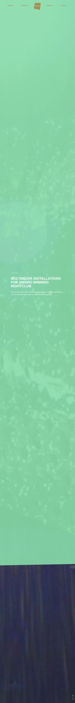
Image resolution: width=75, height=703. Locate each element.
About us (50, 5)
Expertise (24, 5)
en (73, 695)
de (73, 699)
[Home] (37, 6)
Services (10, 5)
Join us (63, 5)
